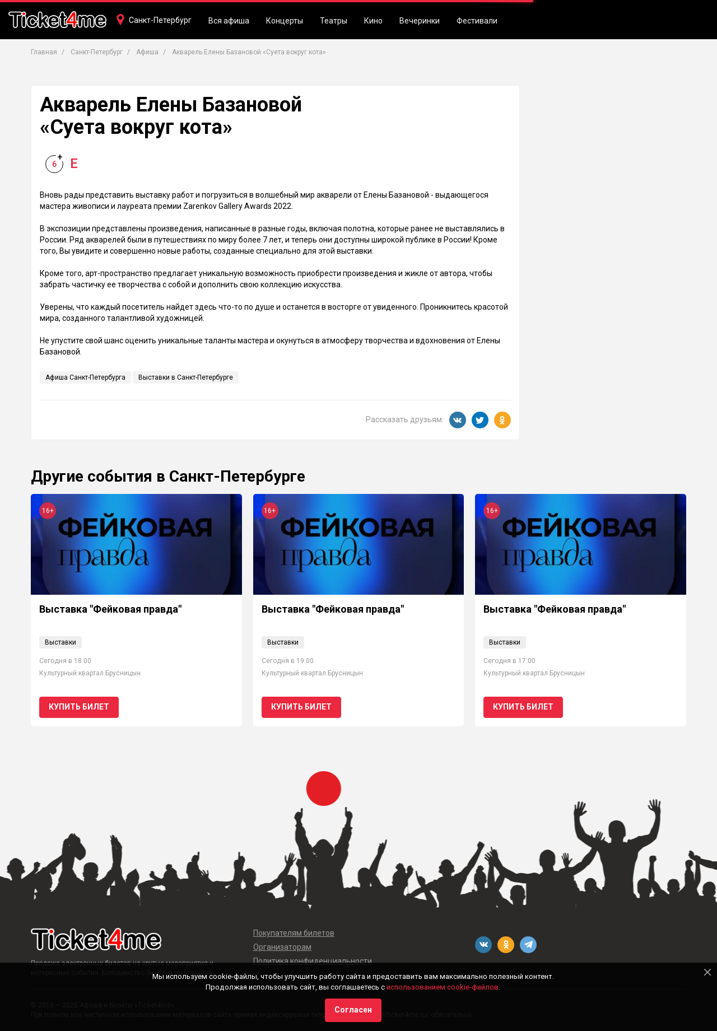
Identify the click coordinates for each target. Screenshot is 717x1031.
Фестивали (477, 20)
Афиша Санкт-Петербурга (85, 377)
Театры (333, 20)
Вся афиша (228, 20)
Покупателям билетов (293, 933)
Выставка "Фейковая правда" (110, 609)
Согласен (353, 1009)
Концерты (284, 20)
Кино (373, 20)
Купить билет (79, 706)
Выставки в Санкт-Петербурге (185, 377)
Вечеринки (419, 20)
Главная (44, 52)
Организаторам (282, 947)
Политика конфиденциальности (312, 961)
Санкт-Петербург (160, 20)
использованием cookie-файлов (443, 987)
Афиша (147, 52)
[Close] (707, 972)
